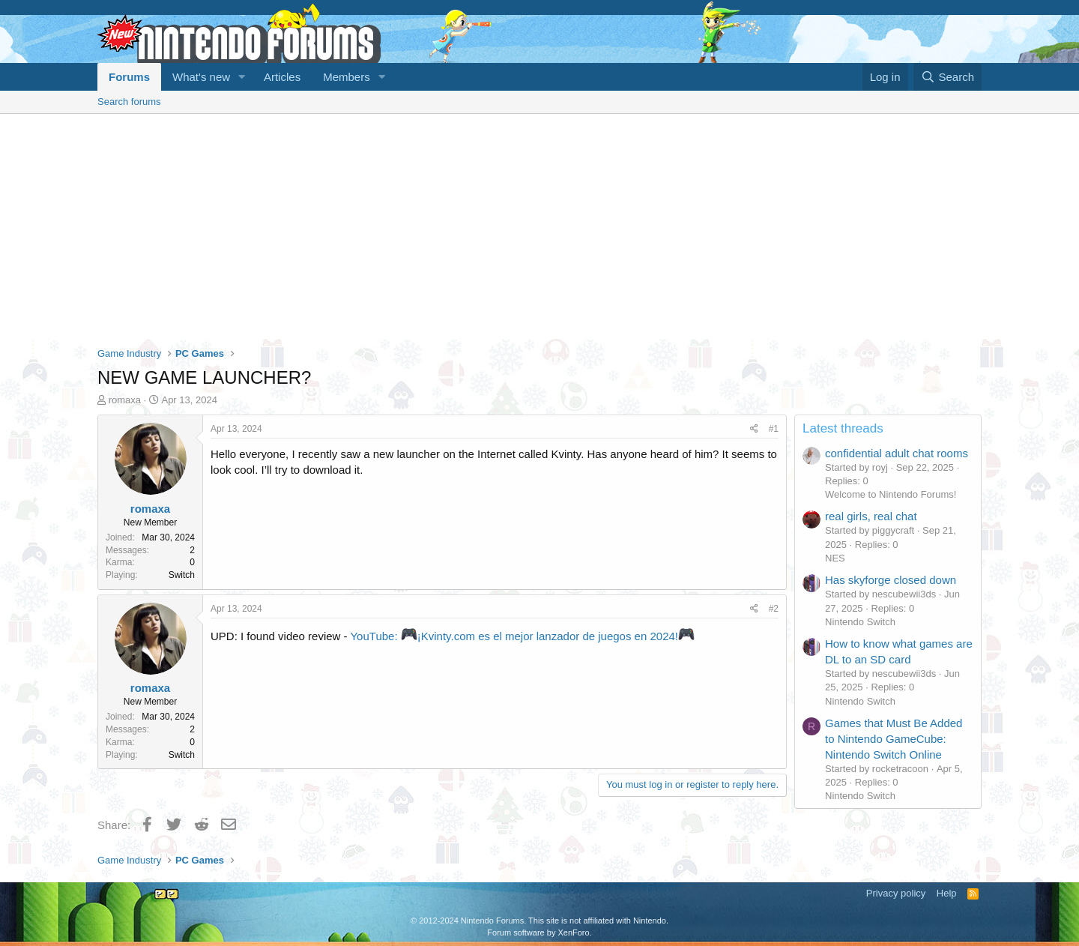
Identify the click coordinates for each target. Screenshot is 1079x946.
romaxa (125, 400)
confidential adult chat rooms (896, 453)
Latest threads (843, 428)
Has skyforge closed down (890, 579)
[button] (242, 77)
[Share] (754, 429)
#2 (774, 608)
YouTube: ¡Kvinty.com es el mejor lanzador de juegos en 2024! (522, 636)
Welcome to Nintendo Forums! (890, 494)
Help (947, 893)
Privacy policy (895, 893)
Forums (129, 76)
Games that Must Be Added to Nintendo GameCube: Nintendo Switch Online (893, 739)
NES (835, 558)
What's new (201, 76)
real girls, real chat (871, 516)
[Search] (947, 77)
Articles (282, 76)
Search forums (129, 101)
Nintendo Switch (860, 621)
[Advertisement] (539, 226)
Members (346, 76)
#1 (774, 429)
